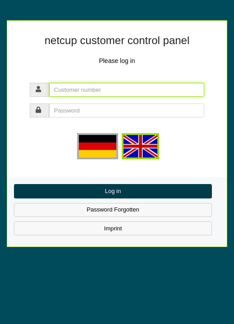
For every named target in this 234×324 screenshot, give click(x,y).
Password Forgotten (113, 209)
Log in (113, 191)
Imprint (113, 228)
